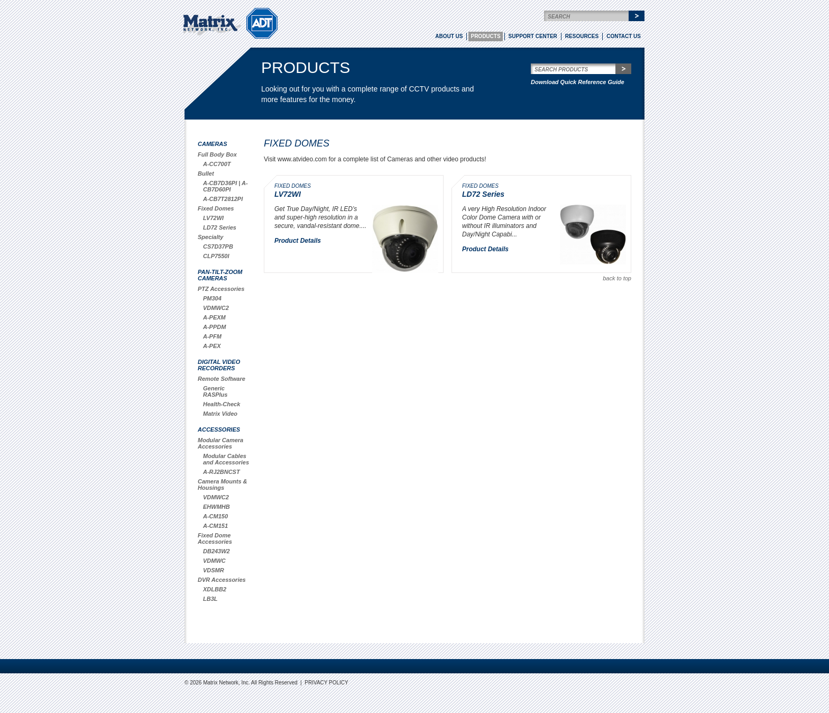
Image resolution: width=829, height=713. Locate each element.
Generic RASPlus (215, 391)
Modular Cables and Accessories (226, 459)
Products (485, 36)
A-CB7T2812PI (223, 199)
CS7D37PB (218, 246)
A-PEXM (214, 317)
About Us (449, 36)
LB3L (210, 599)
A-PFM (212, 336)
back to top (617, 278)
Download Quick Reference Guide (577, 82)
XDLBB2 (214, 589)
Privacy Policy (326, 682)
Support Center (533, 36)
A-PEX (212, 346)
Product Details (297, 240)
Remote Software (221, 379)
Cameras (212, 144)
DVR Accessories (222, 580)
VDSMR (213, 570)
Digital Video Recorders (219, 365)
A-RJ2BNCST (221, 472)
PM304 (212, 298)
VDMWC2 (216, 308)
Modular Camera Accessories (220, 443)
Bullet (206, 173)
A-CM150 (215, 516)
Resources (581, 36)
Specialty (210, 237)
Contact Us (623, 36)
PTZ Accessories (221, 289)
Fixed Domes (216, 208)
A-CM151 (215, 526)
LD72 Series (219, 227)
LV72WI (213, 218)
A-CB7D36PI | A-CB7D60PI (225, 186)
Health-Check (221, 404)
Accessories (219, 429)
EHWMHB (216, 507)
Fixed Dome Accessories (215, 538)
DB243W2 (216, 551)
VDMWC (214, 560)
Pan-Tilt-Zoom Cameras (220, 275)
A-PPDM (214, 327)
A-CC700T (217, 164)
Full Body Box (217, 154)
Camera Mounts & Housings (222, 484)
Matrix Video (220, 413)
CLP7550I (216, 256)
